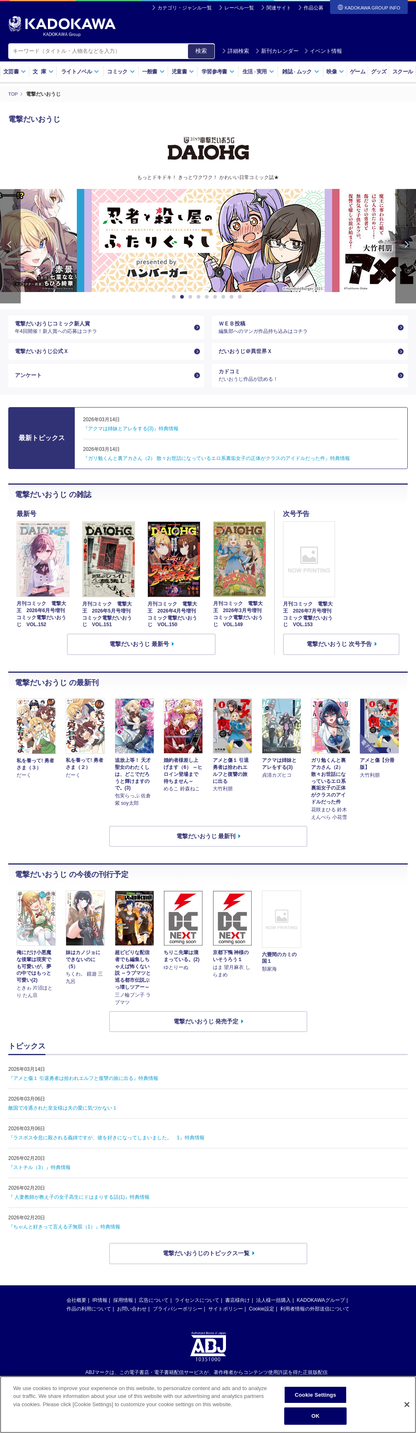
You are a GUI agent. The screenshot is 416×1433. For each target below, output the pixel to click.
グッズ (378, 71)
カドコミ (307, 385)
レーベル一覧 (239, 8)
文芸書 (14, 71)
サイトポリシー (225, 1320)
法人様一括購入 (273, 1311)
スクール (402, 71)
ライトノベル (80, 71)
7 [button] (224, 297)
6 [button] (216, 297)
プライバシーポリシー (177, 1320)
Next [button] (405, 246)
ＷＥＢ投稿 (307, 329)
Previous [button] (10, 246)
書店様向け (237, 1311)
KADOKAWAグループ (321, 1311)
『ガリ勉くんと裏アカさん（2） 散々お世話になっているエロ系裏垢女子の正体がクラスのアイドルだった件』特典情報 (216, 469)
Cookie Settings (315, 1395)
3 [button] (191, 297)
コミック (121, 71)
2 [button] (183, 297)
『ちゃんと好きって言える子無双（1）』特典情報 (64, 1238)
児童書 (182, 71)
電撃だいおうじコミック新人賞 (103, 329)
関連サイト (278, 8)
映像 (335, 71)
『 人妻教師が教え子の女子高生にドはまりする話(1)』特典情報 (79, 1208)
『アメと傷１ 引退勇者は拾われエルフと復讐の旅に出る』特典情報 (83, 1089)
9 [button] (241, 297)
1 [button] (175, 297)
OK (315, 1416)
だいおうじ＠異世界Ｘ (247, 357)
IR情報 (100, 1311)
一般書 (153, 71)
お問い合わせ (132, 1320)
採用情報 (123, 1311)
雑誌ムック (300, 71)
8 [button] (233, 297)
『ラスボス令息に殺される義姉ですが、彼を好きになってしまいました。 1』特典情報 (106, 1149)
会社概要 (76, 1311)
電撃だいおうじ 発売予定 (206, 1032)
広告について (154, 1311)
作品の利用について (89, 1320)
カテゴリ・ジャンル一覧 (184, 8)
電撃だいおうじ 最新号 (139, 655)
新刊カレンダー (277, 51)
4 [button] (200, 297)
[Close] (407, 1404)
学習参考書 (218, 71)
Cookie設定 (261, 1320)
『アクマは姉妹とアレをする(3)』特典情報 (130, 440)
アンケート (29, 384)
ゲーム (357, 71)
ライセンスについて (197, 1311)
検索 (201, 50)
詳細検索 (235, 51)
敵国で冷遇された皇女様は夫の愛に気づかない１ (62, 1119)
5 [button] (208, 297)
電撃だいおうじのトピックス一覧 (206, 1264)
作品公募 (313, 8)
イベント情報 (323, 51)
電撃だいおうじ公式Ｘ (44, 357)
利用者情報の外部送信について (314, 1320)
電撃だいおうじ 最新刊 (206, 847)
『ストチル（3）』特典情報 (39, 1178)
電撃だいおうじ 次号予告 (339, 655)
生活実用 (258, 71)
